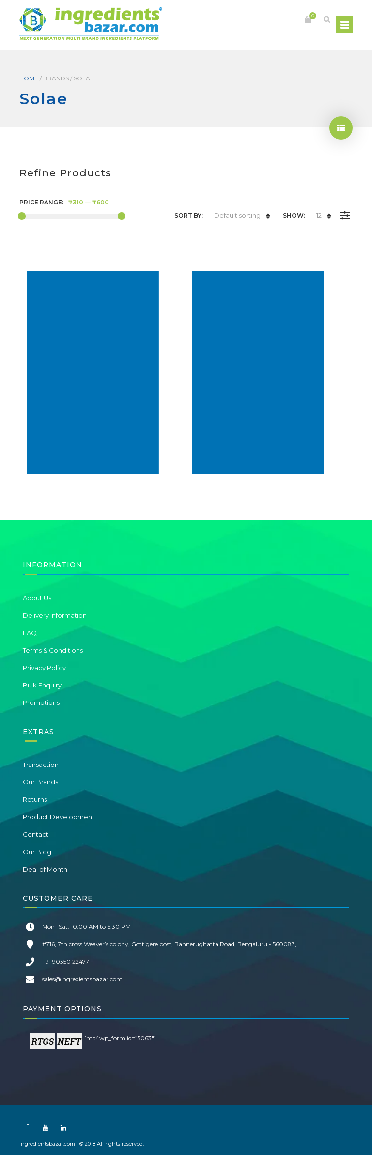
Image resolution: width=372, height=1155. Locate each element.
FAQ (30, 633)
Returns (35, 799)
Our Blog (37, 852)
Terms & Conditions (53, 650)
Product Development (58, 817)
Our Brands (40, 782)
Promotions (41, 702)
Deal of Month (45, 869)
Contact (35, 834)
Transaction (41, 764)
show (341, 128)
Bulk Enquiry (42, 685)
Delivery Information (55, 615)
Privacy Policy (44, 667)
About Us (37, 598)
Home (28, 78)
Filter (345, 208)
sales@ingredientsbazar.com (82, 979)
